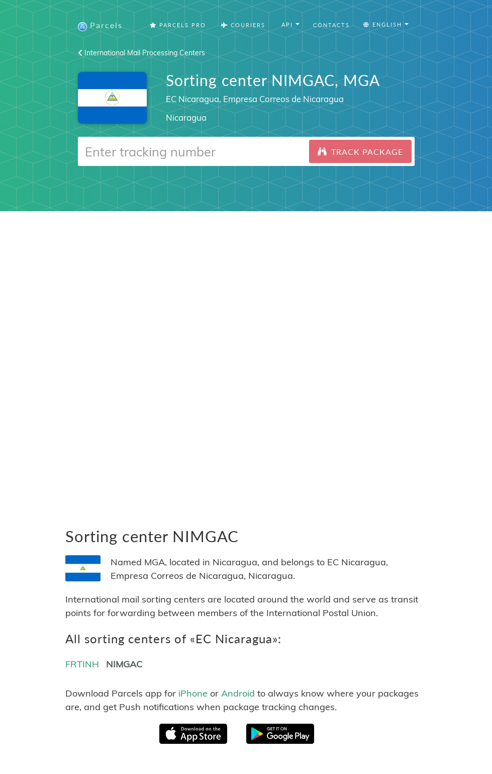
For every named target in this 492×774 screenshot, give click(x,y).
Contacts (331, 25)
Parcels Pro (178, 25)
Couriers (243, 25)
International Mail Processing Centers (141, 52)
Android (238, 693)
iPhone (193, 693)
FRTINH (82, 664)
